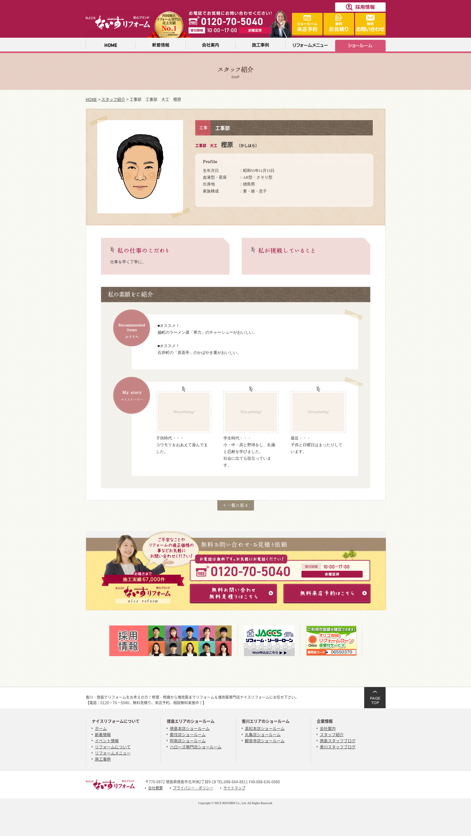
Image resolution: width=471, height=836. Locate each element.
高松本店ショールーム (265, 728)
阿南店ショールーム (188, 740)
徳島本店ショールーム (190, 728)
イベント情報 (107, 740)
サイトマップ (234, 788)
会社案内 (328, 728)
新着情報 (103, 734)
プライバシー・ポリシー (193, 788)
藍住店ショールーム (188, 734)
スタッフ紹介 (113, 99)
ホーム (101, 728)
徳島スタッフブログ (338, 740)
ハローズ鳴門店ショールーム (196, 747)
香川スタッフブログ (338, 747)
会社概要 (155, 788)
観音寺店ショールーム (265, 740)
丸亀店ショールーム (263, 734)
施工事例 (103, 759)
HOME (91, 99)
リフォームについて (113, 747)
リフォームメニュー (113, 753)
